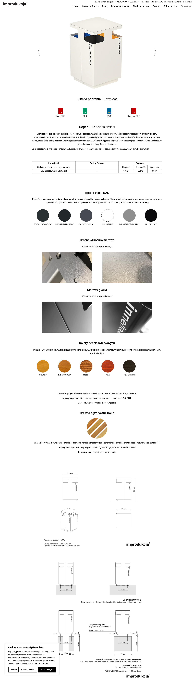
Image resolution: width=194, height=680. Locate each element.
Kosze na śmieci (90, 6)
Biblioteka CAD (157, 2)
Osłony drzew (170, 6)
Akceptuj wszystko (47, 670)
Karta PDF (60, 116)
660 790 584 (135, 2)
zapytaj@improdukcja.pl (104, 2)
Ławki (76, 6)
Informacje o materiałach (174, 2)
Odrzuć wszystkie (28, 670)
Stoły (105, 6)
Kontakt (188, 2)
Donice (156, 6)
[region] (32, 659)
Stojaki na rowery (120, 6)
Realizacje (186, 6)
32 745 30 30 (122, 2)
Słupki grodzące (141, 6)
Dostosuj (13, 670)
